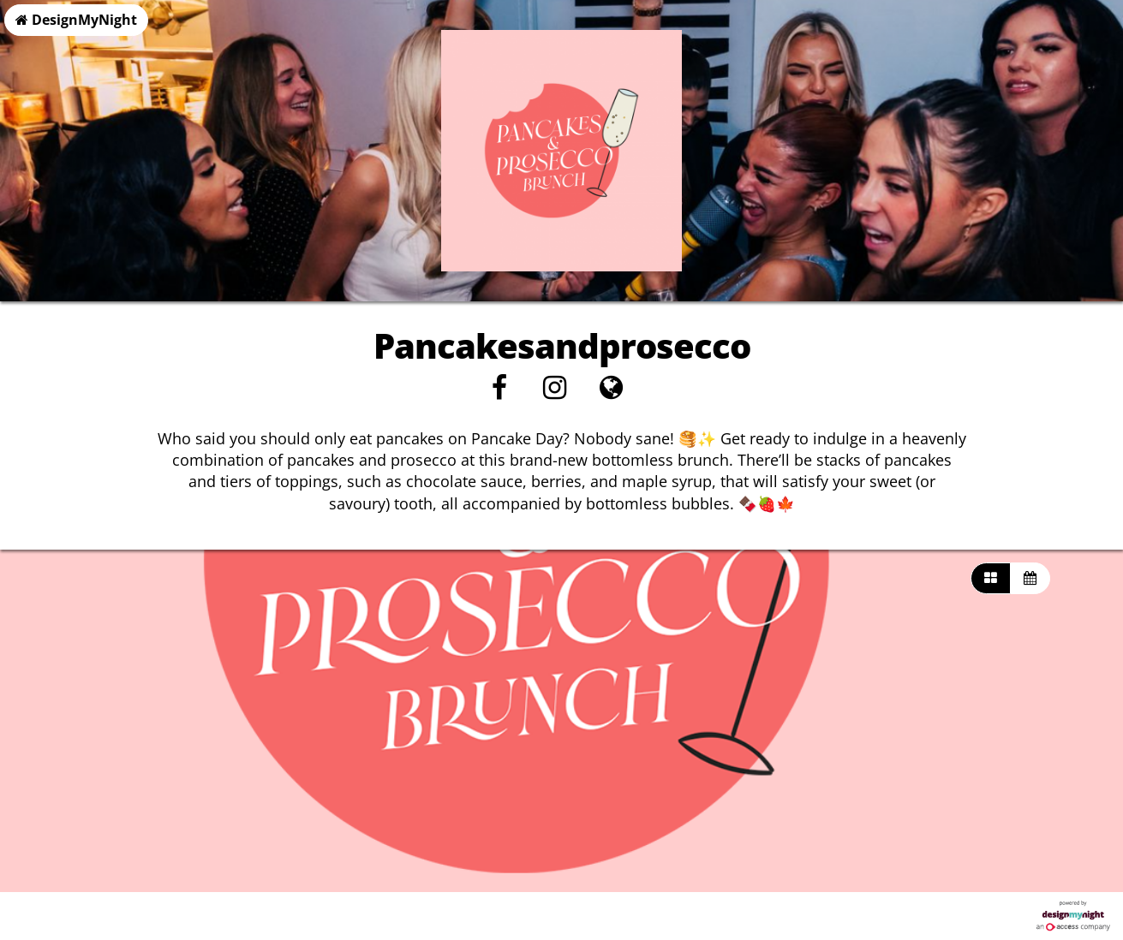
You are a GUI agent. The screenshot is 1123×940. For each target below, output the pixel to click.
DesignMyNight (76, 19)
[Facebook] (499, 392)
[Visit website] (611, 392)
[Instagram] (554, 392)
